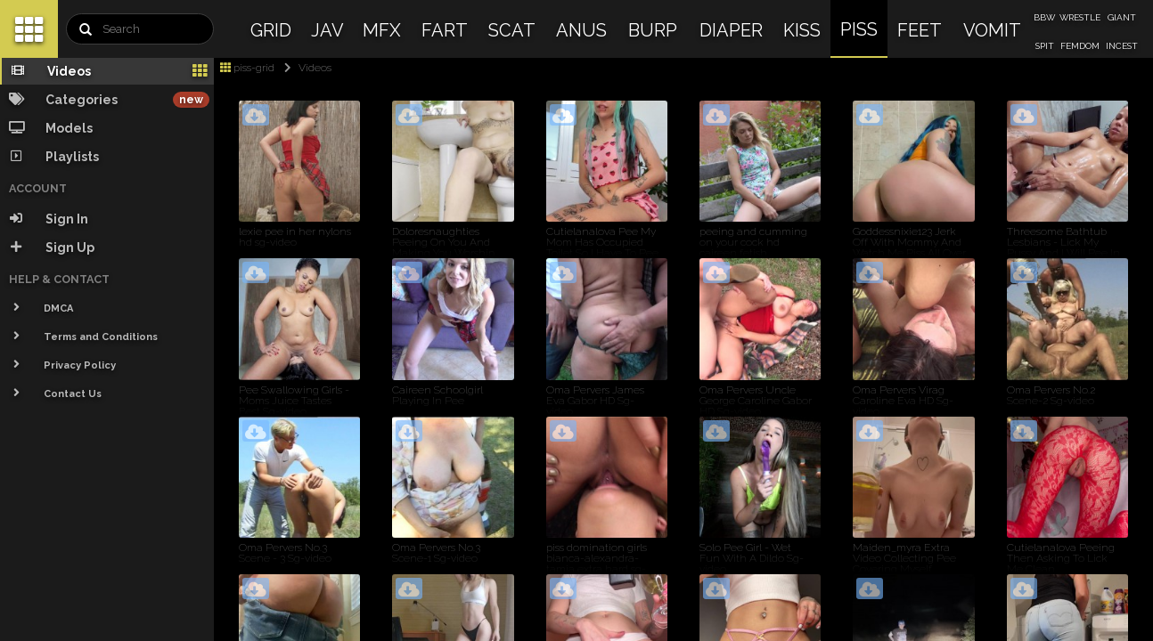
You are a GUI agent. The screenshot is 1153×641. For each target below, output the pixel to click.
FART (444, 30)
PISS (859, 29)
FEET (919, 30)
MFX (382, 30)
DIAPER (731, 30)
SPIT (1044, 46)
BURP (652, 30)
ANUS (581, 30)
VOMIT (992, 30)
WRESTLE (1079, 17)
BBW (1044, 17)
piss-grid (247, 67)
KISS (802, 30)
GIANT (1122, 17)
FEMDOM (1080, 46)
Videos (304, 67)
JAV (327, 30)
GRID (270, 30)
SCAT (512, 30)
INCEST (1122, 46)
